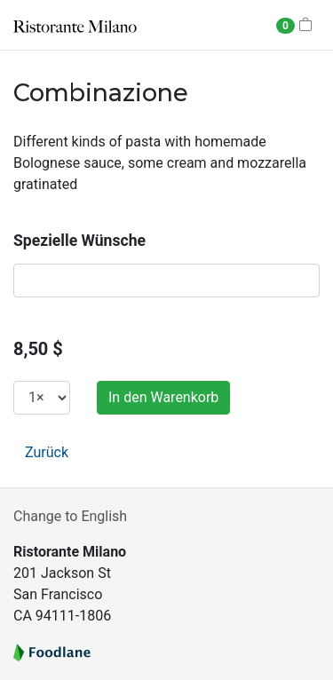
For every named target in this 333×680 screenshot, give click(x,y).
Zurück (46, 452)
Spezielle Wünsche (79, 240)
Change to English (70, 516)
